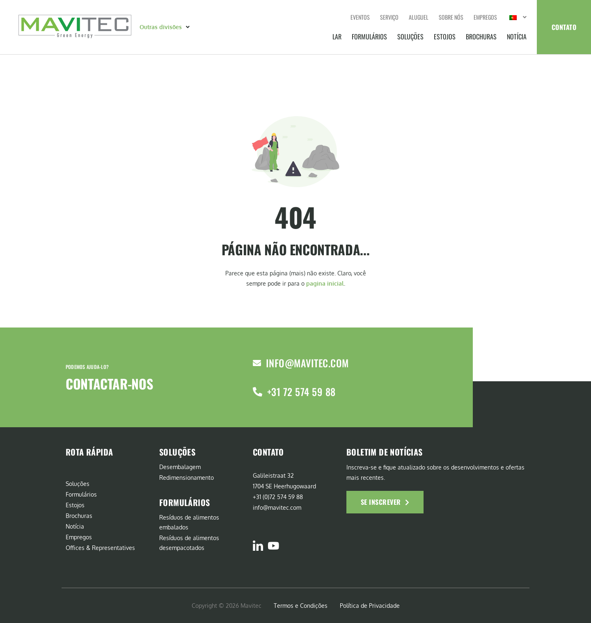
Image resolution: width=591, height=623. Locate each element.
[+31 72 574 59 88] (257, 391)
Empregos (485, 17)
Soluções (410, 36)
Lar (336, 36)
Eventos (360, 17)
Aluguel (418, 17)
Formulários (369, 36)
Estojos (445, 36)
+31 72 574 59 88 (301, 391)
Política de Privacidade (370, 605)
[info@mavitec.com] (257, 363)
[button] (165, 27)
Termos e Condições (301, 605)
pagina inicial (325, 283)
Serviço (389, 17)
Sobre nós (451, 17)
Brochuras (481, 36)
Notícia (517, 36)
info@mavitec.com (307, 362)
